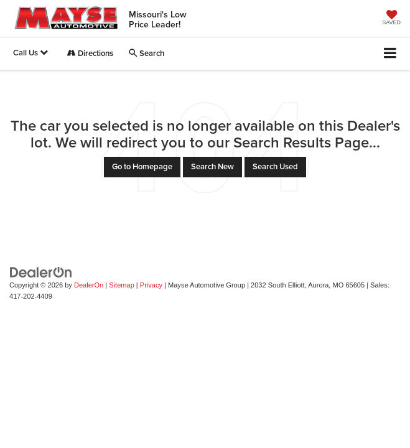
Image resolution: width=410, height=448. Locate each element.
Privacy (151, 285)
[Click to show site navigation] (390, 54)
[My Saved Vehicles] (391, 19)
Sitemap (121, 285)
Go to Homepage (142, 166)
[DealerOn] (41, 271)
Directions (90, 53)
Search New (212, 166)
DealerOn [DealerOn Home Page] (88, 285)
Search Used (275, 166)
